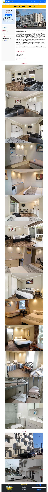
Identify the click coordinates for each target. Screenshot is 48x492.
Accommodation (30, 1)
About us (24, 487)
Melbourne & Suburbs (13, 4)
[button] (8, 15)
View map (4, 40)
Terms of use (24, 489)
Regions (6, 4)
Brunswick (19, 4)
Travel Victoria (7, 1)
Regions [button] (16, 1)
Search (39, 489)
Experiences (36, 1)
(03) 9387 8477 (4, 27)
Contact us (24, 488)
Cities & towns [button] (22, 1)
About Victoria (42, 1)
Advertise (24, 486)
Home (3, 4)
